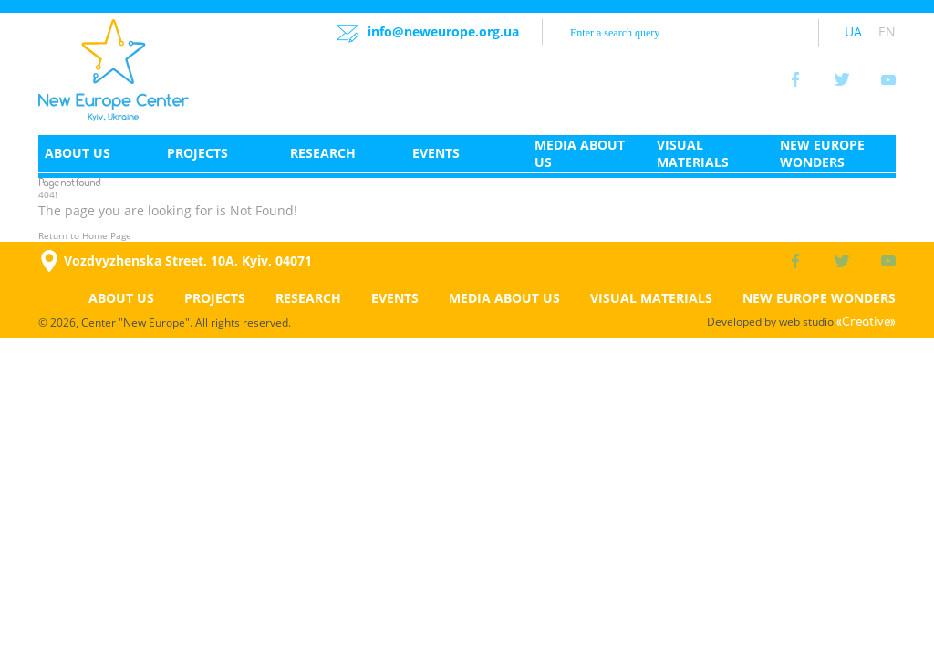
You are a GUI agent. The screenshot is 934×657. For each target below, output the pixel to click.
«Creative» (866, 322)
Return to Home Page (84, 235)
